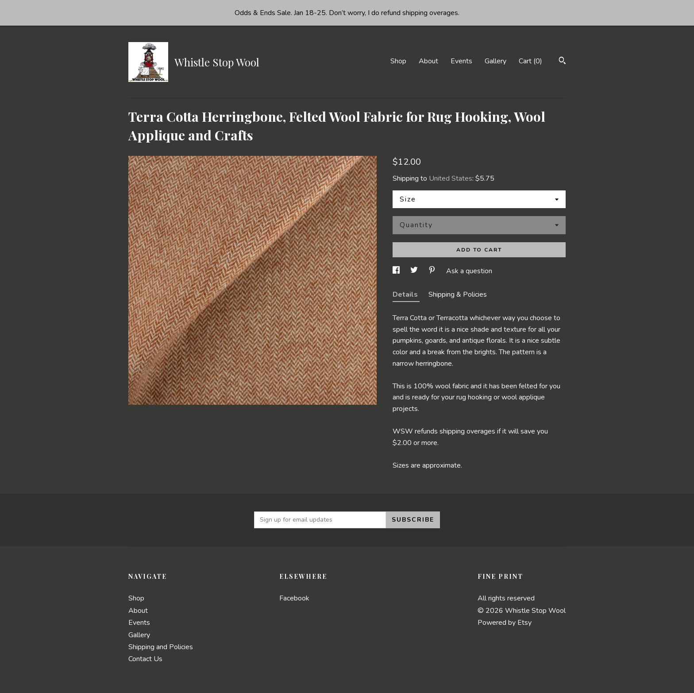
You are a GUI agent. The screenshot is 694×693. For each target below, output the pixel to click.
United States (450, 178)
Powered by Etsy (505, 622)
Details (406, 294)
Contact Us (145, 659)
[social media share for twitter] (415, 271)
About (428, 61)
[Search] (562, 62)
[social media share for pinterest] (432, 271)
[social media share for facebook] (397, 271)
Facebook (294, 598)
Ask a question (469, 271)
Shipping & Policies (457, 294)
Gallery (495, 61)
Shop (398, 61)
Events (461, 61)
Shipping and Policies (160, 647)
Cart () (530, 61)
